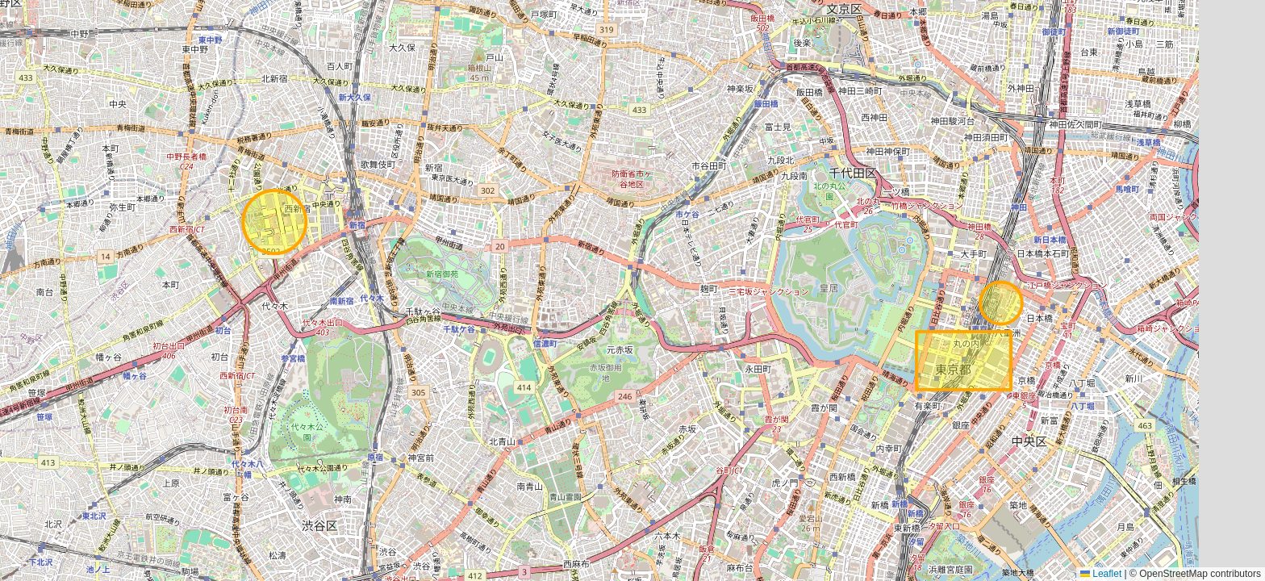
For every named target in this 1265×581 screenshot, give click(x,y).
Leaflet (1100, 573)
